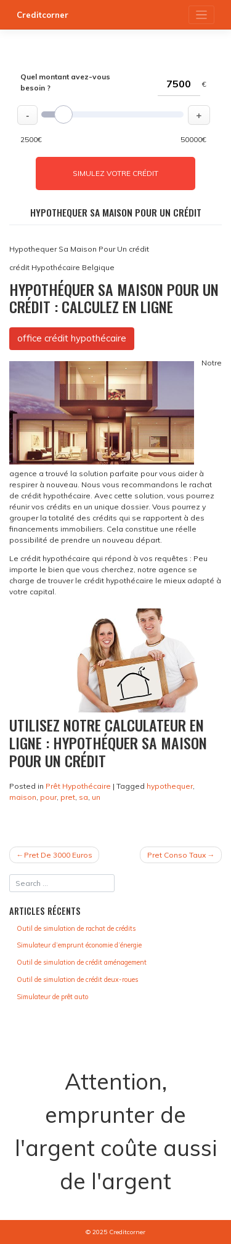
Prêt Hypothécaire (78, 786)
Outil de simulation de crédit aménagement (82, 962)
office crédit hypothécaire (71, 338)
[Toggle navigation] (201, 15)
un (96, 797)
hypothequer (170, 786)
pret (67, 797)
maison (22, 797)
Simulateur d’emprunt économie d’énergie (79, 945)
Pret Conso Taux (176, 854)
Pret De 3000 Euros (58, 854)
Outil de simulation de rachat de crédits (76, 928)
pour (48, 797)
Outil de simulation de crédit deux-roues (77, 979)
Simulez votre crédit (115, 173)
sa (83, 797)
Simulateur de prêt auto (52, 996)
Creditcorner (42, 15)
